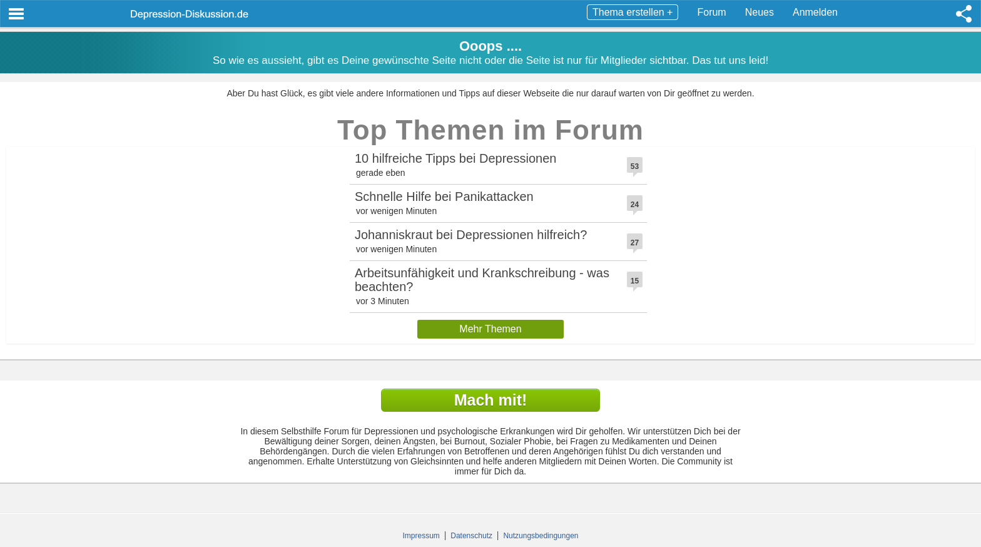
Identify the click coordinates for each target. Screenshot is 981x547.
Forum (711, 12)
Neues (759, 12)
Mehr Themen (490, 329)
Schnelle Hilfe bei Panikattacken (444, 196)
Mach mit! (490, 400)
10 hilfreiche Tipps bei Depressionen (455, 158)
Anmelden (815, 12)
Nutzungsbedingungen (540, 535)
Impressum (421, 535)
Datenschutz (471, 535)
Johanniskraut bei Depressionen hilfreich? (471, 235)
